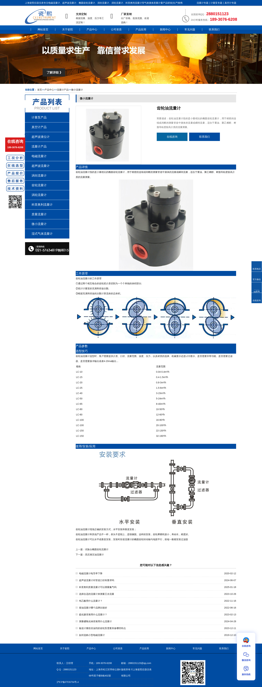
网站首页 (43, 29)
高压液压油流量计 (94, 554)
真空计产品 (39, 127)
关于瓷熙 (67, 29)
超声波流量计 (41, 166)
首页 (39, 90)
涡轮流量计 (39, 195)
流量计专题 (202, 3)
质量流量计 (39, 214)
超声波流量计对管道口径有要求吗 (96, 580)
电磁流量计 (39, 156)
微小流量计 (77, 90)
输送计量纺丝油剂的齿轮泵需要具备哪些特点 (102, 628)
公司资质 (116, 29)
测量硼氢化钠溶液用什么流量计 (95, 621)
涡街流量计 (39, 175)
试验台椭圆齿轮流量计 (96, 549)
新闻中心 (165, 29)
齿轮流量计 (39, 185)
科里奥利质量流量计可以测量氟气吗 (97, 587)
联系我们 (214, 29)
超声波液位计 (41, 136)
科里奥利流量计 (42, 204)
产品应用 (141, 29)
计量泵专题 (216, 3)
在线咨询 (172, 136)
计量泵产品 (39, 117)
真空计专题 (230, 3)
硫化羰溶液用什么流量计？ (93, 614)
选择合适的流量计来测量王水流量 (96, 594)
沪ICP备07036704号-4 (68, 682)
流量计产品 (63, 90)
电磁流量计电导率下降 (90, 573)
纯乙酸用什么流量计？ (90, 601)
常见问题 (189, 29)
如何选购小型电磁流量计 (92, 635)
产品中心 (92, 29)
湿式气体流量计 (42, 233)
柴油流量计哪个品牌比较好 (93, 607)
